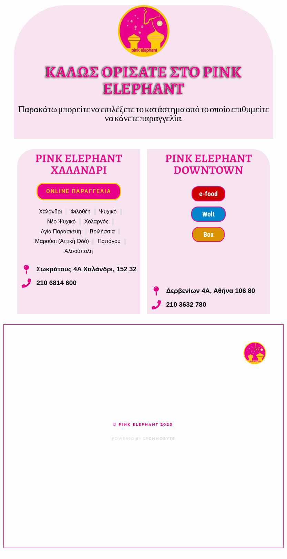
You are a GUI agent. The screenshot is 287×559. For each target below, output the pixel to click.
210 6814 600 (56, 282)
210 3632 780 (186, 304)
